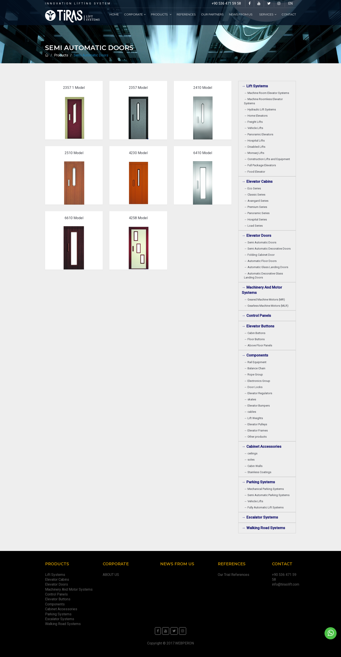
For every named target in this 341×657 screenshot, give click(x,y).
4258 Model (138, 218)
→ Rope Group (254, 374)
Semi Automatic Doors (92, 55)
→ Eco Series (253, 188)
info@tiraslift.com (285, 584)
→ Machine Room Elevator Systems (267, 93)
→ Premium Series (256, 207)
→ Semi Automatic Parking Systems (267, 495)
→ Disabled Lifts (255, 146)
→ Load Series (254, 225)
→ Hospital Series (256, 219)
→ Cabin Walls (254, 466)
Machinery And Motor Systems (69, 589)
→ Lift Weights (254, 418)
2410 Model (202, 88)
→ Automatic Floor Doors (261, 261)
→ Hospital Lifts (255, 140)
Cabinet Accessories (62, 609)
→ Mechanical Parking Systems (264, 489)
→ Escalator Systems (260, 517)
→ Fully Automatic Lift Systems (264, 507)
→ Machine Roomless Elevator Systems (263, 101)
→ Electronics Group (257, 381)
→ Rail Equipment (255, 362)
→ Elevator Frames (256, 430)
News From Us (241, 14)
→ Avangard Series (257, 200)
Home (114, 14)
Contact (289, 14)
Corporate (135, 14)
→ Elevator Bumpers (257, 405)
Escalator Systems (59, 619)
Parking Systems (58, 614)
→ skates (250, 399)
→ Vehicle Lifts (254, 128)
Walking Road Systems (63, 624)
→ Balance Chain (255, 368)
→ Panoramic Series (257, 213)
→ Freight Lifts (254, 121)
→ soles (249, 459)
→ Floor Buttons (255, 339)
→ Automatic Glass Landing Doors (267, 267)
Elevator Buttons (58, 599)
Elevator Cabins (58, 579)
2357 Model (138, 88)
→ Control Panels (256, 315)
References (186, 14)
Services (267, 14)
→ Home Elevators (256, 115)
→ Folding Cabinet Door (260, 254)
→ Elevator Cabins (258, 181)
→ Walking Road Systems (263, 528)
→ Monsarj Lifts (255, 153)
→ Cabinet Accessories (262, 446)
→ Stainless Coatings (258, 472)
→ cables (250, 411)
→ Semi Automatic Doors (261, 242)
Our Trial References (233, 575)
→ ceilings (251, 453)
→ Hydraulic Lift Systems (260, 109)
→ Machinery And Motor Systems (262, 290)
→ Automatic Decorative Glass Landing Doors (263, 275)
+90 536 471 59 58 (226, 3)
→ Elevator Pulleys (256, 424)
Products (161, 14)
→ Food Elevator (254, 171)
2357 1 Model (74, 88)
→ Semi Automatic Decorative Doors (268, 248)
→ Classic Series (255, 194)
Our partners (212, 14)
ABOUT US (111, 575)
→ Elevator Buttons (259, 326)
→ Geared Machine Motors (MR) (265, 299)
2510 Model (74, 153)
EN (290, 3)
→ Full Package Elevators (260, 165)
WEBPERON (184, 643)
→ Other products (255, 436)
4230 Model (138, 153)
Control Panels (56, 594)
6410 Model (202, 153)
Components (55, 604)
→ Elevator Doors (257, 235)
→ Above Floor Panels (258, 345)
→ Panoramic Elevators (259, 134)
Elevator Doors (57, 584)
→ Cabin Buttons (255, 333)
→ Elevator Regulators (258, 393)
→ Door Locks (254, 387)
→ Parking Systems (258, 482)
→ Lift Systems (255, 86)
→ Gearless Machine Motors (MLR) (267, 305)
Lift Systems (55, 575)
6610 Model (74, 218)
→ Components (256, 355)
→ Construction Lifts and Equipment (267, 159)
